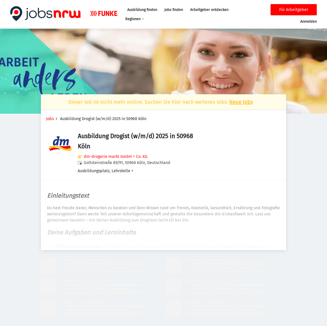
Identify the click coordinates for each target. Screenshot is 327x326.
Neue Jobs (241, 102)
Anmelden (308, 21)
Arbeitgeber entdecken (209, 10)
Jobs (50, 118)
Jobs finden (173, 10)
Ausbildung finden (142, 10)
